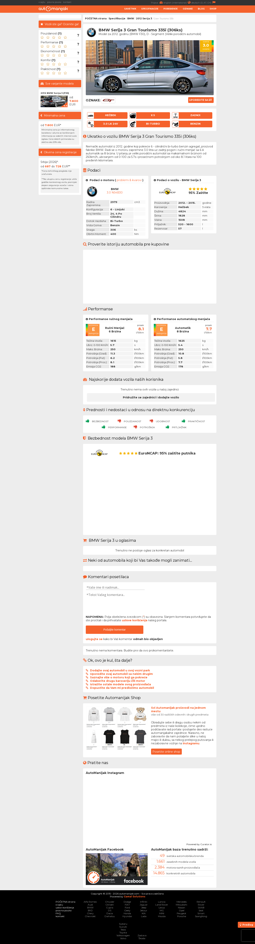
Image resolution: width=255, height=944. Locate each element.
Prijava (157, 2)
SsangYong (201, 916)
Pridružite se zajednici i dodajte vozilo (151, 397)
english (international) (177, 2)
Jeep (143, 907)
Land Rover (161, 904)
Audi (90, 904)
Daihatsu (110, 916)
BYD (90, 910)
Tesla (123, 929)
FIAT (127, 904)
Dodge (127, 901)
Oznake (188, 8)
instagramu (191, 743)
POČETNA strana (96, 18)
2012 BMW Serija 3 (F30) (55, 93)
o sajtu (42, 2)
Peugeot (181, 913)
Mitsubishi (181, 904)
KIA (144, 913)
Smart (201, 913)
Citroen (109, 904)
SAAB (201, 907)
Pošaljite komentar (114, 629)
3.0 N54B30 (115, 192)
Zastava (142, 935)
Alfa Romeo (90, 901)
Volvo (123, 938)
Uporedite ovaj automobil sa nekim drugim (121, 674)
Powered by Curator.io (199, 844)
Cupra (109, 907)
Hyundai (127, 916)
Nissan (181, 907)
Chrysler (109, 901)
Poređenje (170, 8)
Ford (127, 907)
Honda (127, 913)
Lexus (162, 907)
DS (109, 910)
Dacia (109, 913)
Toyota (123, 932)
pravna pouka (54, 2)
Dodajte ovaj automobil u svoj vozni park (120, 670)
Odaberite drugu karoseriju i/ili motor (117, 681)
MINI (161, 913)
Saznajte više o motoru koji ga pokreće (118, 677)
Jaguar (144, 904)
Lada (143, 916)
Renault (201, 901)
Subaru (123, 923)
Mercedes (182, 901)
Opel (181, 910)
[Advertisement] (236, 73)
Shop (213, 8)
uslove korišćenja (134, 620)
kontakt (67, 2)
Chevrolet (90, 916)
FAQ (58, 913)
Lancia (161, 901)
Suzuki (123, 926)
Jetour (143, 910)
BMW (130, 18)
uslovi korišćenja (65, 907)
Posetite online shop (166, 751)
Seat (201, 910)
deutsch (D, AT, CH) (203, 2)
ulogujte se (94, 639)
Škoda (142, 938)
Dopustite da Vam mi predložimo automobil (122, 688)
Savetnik (130, 8)
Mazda (162, 916)
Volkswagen (123, 935)
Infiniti (143, 901)
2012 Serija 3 (144, 18)
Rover (201, 904)
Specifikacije (149, 8)
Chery (90, 913)
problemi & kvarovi (129, 180)
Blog (201, 8)
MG (162, 910)
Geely (127, 910)
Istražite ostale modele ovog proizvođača (120, 684)
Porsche (181, 916)
